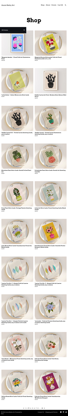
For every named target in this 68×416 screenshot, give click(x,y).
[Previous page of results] (23, 408)
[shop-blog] (66, 412)
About (48, 5)
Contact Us (41, 412)
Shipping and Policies (51, 412)
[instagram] (63, 412)
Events (53, 5)
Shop (42, 5)
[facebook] (60, 412)
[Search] (65, 5)
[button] (13, 30)
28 (42, 408)
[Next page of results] (44, 408)
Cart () (60, 5)
